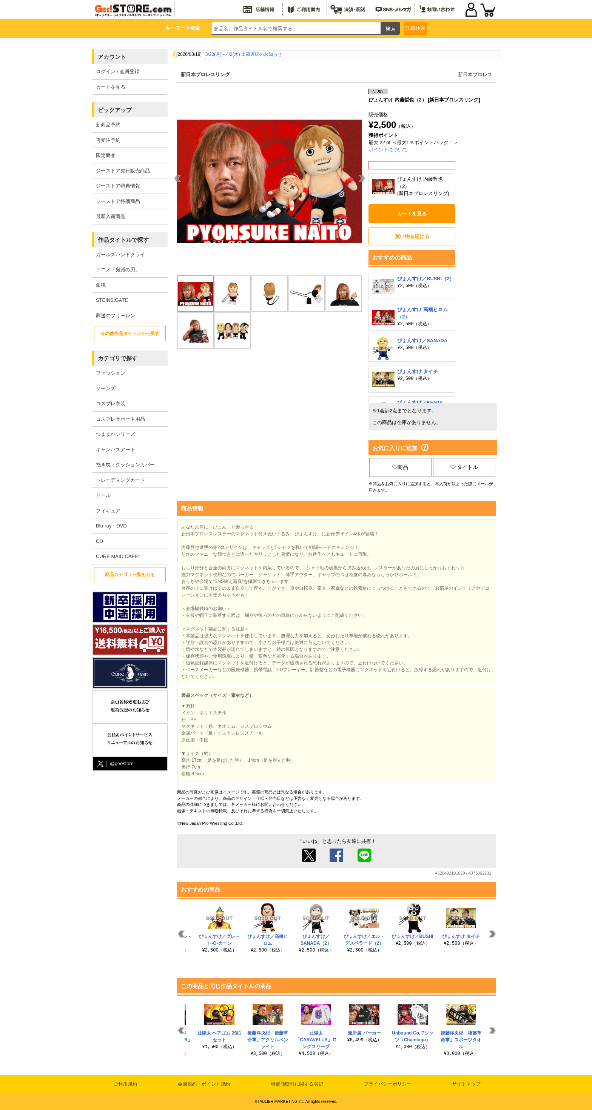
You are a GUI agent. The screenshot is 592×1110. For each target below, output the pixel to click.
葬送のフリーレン (115, 315)
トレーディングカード (120, 480)
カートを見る (110, 87)
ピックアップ (115, 110)
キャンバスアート (115, 449)
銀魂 (101, 285)
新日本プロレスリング (205, 74)
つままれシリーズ (115, 434)
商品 (400, 467)
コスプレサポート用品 (120, 419)
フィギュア (108, 510)
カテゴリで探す (117, 358)
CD (99, 541)
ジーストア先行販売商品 (123, 171)
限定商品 (106, 155)
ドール (103, 495)
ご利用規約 (125, 1084)
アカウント (112, 57)
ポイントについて (388, 149)
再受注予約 (108, 140)
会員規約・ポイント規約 (204, 1084)
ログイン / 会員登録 (117, 71)
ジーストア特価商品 (118, 201)
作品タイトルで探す (123, 240)
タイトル (464, 467)
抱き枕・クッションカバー (125, 464)
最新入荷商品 (110, 216)
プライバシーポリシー (388, 1084)
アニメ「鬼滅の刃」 (118, 269)
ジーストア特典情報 (118, 186)
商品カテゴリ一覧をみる (130, 574)
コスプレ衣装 (110, 403)
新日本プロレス (475, 74)
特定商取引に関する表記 (297, 1084)
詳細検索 (415, 28)
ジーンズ (106, 388)
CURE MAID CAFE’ (117, 556)
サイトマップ (466, 1084)
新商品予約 (108, 125)
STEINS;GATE (112, 300)
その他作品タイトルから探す (129, 333)
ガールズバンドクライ (120, 254)
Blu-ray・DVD (111, 526)
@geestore (115, 764)
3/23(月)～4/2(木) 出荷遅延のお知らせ (243, 54)
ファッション (110, 373)
